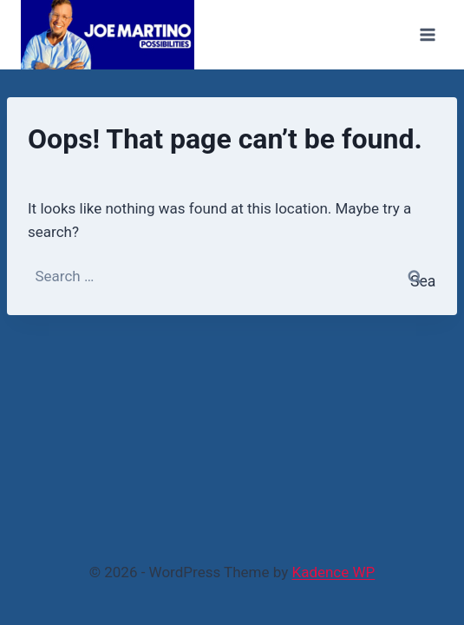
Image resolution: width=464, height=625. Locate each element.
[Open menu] (427, 34)
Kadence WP (333, 572)
